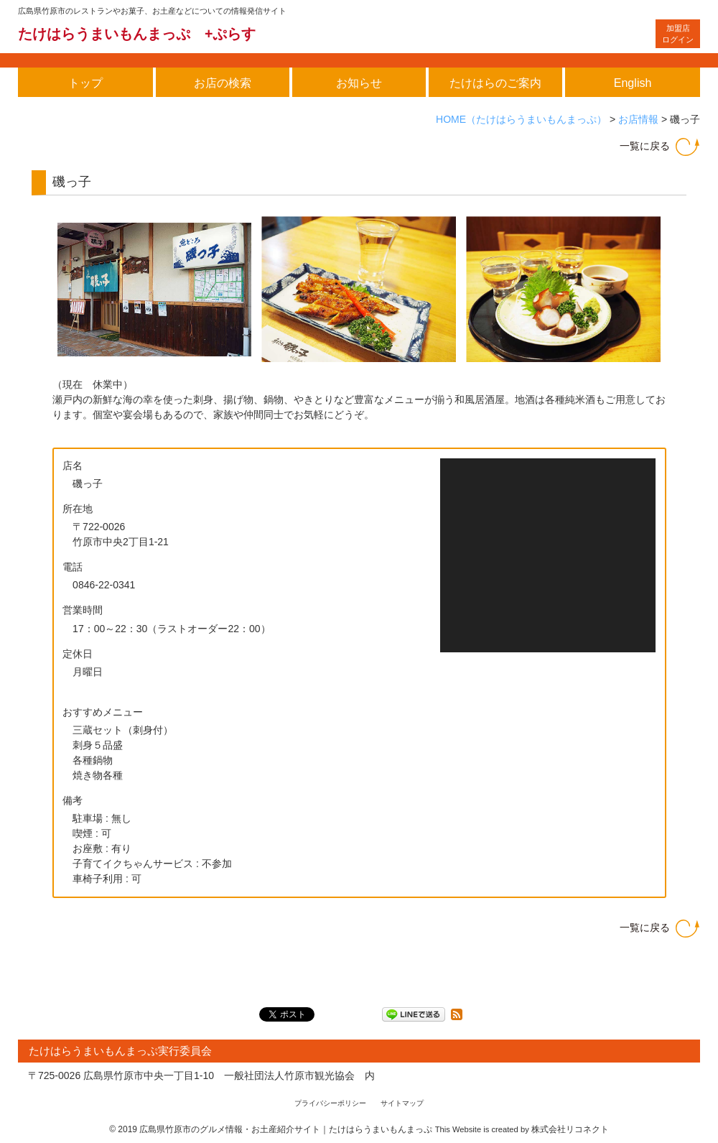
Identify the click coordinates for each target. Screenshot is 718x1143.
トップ (85, 82)
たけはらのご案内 (495, 82)
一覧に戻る (645, 146)
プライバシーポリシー (330, 1103)
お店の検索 (222, 82)
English (633, 82)
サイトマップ (402, 1103)
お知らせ (359, 82)
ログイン (678, 34)
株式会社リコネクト (570, 1129)
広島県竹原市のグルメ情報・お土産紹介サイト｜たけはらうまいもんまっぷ (285, 1129)
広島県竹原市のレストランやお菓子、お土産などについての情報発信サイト (152, 10)
